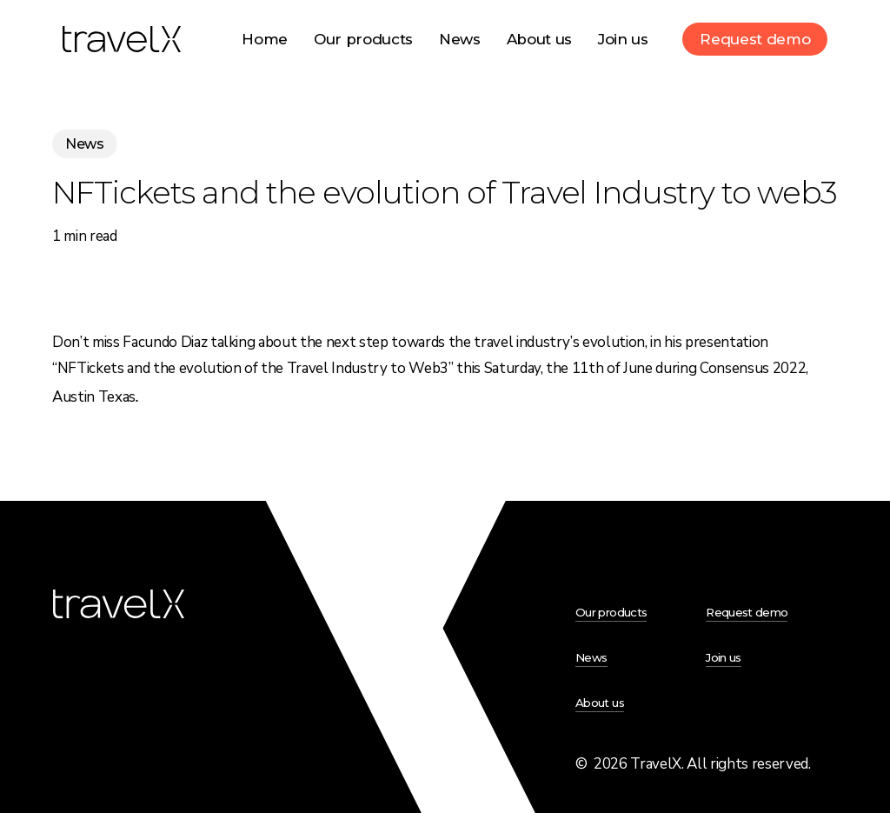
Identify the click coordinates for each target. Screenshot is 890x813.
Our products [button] (611, 612)
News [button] (591, 657)
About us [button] (599, 703)
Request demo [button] (746, 612)
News (84, 144)
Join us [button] (723, 657)
